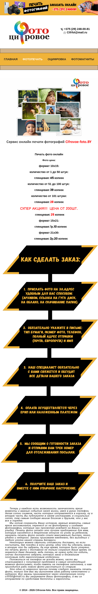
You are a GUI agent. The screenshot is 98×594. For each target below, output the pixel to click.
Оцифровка (57, 59)
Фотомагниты (82, 59)
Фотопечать (33, 59)
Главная (11, 59)
